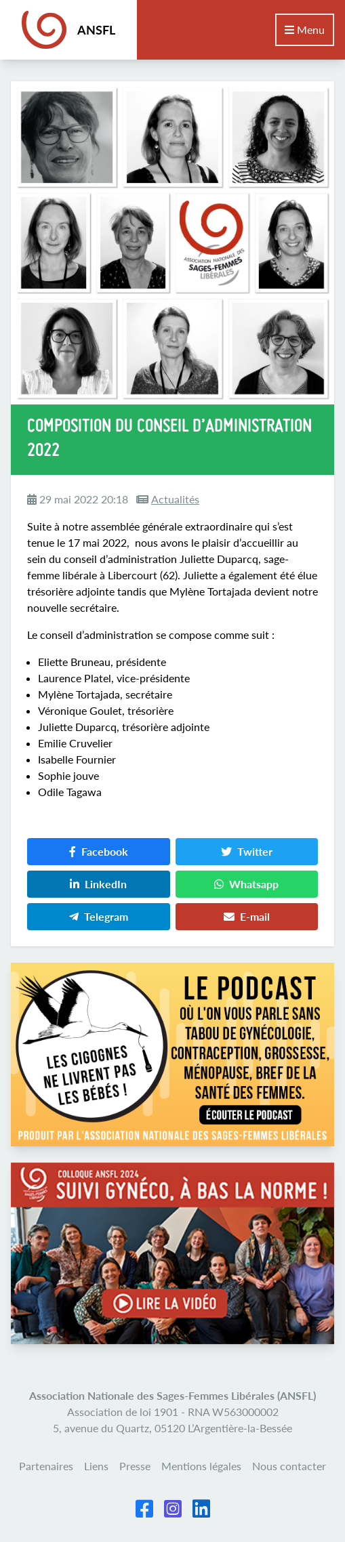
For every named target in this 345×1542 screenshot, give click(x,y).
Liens (96, 1465)
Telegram (98, 916)
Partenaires (46, 1465)
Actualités (175, 499)
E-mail (247, 916)
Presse (134, 1465)
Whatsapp (246, 883)
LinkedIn (98, 883)
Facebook (98, 851)
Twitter (246, 851)
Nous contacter (289, 1465)
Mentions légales (201, 1465)
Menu (305, 29)
